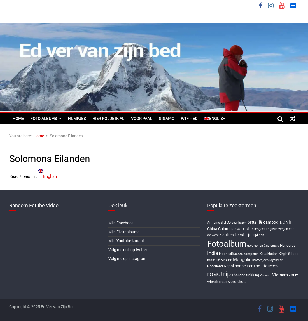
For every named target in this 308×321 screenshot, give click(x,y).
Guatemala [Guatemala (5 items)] (271, 245)
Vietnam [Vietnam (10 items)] (280, 274)
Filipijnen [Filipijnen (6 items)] (257, 235)
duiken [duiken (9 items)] (228, 235)
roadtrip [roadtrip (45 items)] (219, 274)
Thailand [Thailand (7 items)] (238, 275)
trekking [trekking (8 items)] (252, 275)
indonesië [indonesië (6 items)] (226, 254)
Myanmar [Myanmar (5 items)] (276, 260)
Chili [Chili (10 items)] (287, 222)
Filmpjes (77, 118)
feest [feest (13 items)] (239, 234)
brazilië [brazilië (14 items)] (254, 222)
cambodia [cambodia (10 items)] (272, 222)
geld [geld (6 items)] (250, 245)
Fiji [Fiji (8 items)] (247, 235)
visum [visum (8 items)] (293, 275)
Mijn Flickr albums (123, 232)
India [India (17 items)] (212, 253)
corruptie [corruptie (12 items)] (244, 228)
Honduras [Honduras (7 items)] (287, 245)
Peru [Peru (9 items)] (251, 266)
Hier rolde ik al (108, 118)
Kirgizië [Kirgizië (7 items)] (284, 254)
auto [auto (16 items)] (226, 222)
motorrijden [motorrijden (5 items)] (260, 260)
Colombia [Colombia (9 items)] (226, 228)
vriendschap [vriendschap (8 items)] (217, 282)
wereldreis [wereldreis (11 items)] (237, 281)
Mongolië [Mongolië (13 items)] (242, 259)
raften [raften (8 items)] (273, 266)
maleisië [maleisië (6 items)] (213, 260)
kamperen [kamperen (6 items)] (251, 254)
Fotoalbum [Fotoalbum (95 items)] (226, 244)
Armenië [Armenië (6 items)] (213, 223)
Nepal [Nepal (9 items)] (229, 266)
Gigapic (166, 118)
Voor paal (141, 118)
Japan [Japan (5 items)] (238, 254)
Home (18, 118)
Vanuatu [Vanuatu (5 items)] (265, 275)
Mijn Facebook (121, 223)
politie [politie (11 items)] (261, 265)
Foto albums (44, 118)
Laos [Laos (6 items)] (294, 254)
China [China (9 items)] (212, 228)
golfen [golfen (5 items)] (258, 245)
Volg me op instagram (127, 258)
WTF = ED (189, 118)
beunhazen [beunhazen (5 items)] (239, 223)
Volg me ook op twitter (127, 249)
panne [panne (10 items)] (240, 265)
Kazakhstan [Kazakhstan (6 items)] (269, 254)
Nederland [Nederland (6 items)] (215, 266)
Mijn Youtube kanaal (126, 241)
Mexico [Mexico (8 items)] (226, 260)
